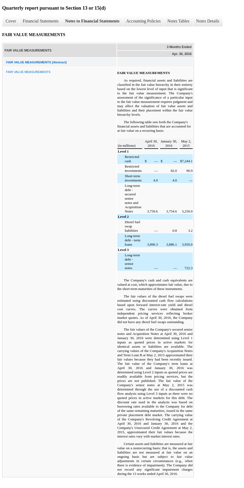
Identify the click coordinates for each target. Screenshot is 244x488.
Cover (11, 21)
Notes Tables (178, 21)
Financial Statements (41, 21)
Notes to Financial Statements (92, 21)
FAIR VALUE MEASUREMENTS (28, 71)
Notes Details (207, 21)
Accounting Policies (143, 21)
